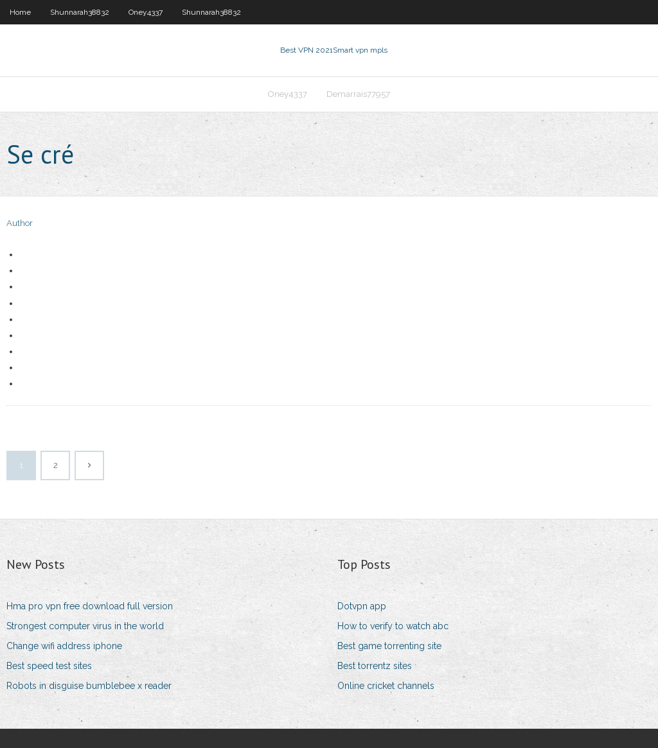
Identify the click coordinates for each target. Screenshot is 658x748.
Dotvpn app (361, 606)
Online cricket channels (385, 686)
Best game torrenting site (389, 646)
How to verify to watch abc (393, 626)
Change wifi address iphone (64, 646)
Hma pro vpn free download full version (89, 606)
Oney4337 (146, 12)
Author (19, 223)
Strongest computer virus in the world (85, 626)
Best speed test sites (49, 666)
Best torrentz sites (374, 666)
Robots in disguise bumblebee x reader (89, 686)
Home (20, 12)
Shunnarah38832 (79, 12)
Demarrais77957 (358, 94)
